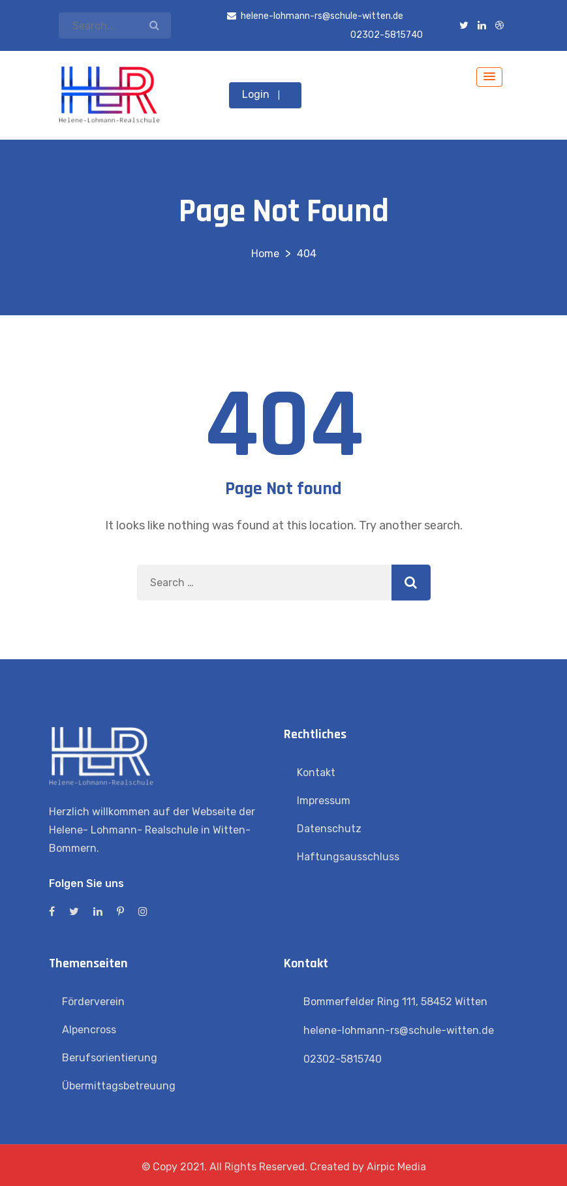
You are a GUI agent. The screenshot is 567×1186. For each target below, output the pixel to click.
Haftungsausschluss (348, 856)
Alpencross (89, 1029)
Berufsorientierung (109, 1058)
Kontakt (316, 772)
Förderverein (93, 1001)
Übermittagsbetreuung (119, 1086)
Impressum (323, 800)
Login (255, 94)
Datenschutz (329, 828)
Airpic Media (396, 1167)
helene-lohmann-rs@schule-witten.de (398, 1030)
